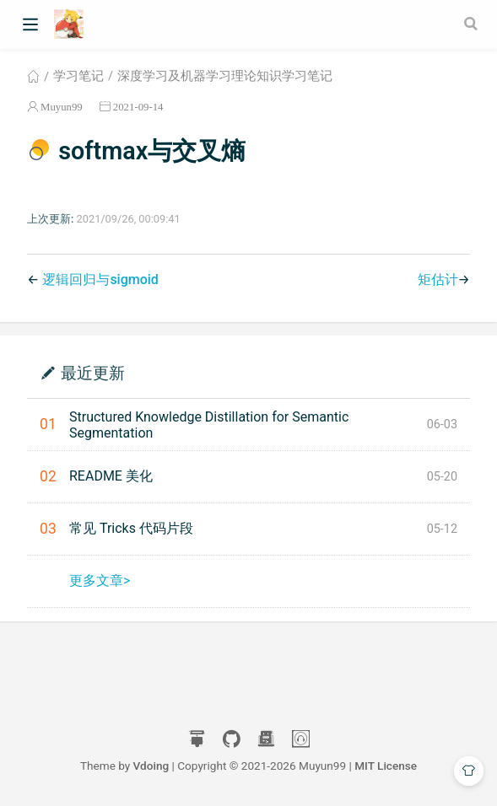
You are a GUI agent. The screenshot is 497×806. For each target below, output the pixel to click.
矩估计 (438, 279)
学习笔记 (78, 75)
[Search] (472, 23)
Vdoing (151, 765)
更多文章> (99, 580)
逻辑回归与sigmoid (100, 279)
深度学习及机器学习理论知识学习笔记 (224, 75)
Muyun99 (62, 106)
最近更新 (93, 372)
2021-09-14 (138, 106)
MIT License (385, 765)
